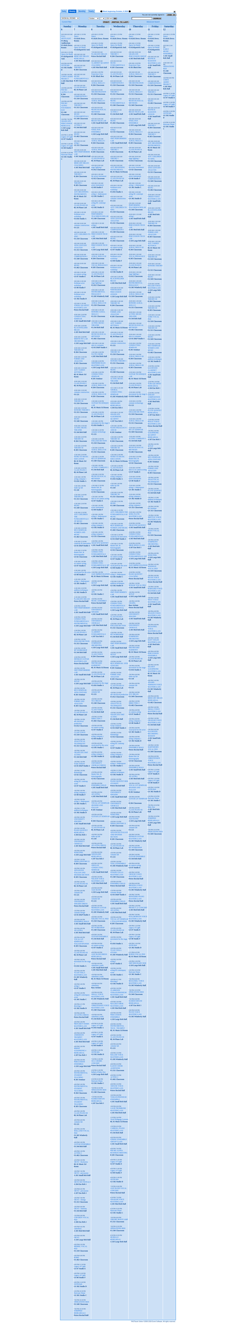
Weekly (72, 11)
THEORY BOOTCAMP (119, 1219)
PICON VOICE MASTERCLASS (135, 1013)
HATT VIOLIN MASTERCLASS (154, 641)
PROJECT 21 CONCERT (138, 908)
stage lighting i (96, 167)
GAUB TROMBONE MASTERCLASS (118, 1109)
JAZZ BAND (96, 890)
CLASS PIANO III (81, 205)
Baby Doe (151, 807)
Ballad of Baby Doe (98, 1072)
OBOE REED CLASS (137, 545)
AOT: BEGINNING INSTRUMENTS (81, 193)
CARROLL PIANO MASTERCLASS (117, 1129)
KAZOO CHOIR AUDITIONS (116, 1067)
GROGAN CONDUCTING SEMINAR (97, 867)
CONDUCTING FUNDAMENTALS (98, 553)
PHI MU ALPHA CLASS (67, 91)
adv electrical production (79, 722)
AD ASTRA (78, 930)
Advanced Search (153, 22)
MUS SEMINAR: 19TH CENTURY (80, 691)
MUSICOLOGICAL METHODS (98, 111)
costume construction (81, 225)
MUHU (76, 134)
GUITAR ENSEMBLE (82, 1144)
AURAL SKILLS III (98, 256)
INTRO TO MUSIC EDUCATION (81, 458)
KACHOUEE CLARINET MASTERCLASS (154, 370)
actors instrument (97, 185)
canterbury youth (97, 965)
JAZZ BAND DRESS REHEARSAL (99, 955)
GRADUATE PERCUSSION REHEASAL (66, 123)
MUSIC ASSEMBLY (99, 601)
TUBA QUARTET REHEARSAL (154, 385)
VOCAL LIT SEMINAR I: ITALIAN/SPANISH (81, 941)
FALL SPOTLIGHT (66, 37)
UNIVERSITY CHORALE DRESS (98, 764)
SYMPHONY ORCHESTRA (96, 644)
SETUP (76, 681)
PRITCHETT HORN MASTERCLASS (81, 1025)
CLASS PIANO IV (81, 712)
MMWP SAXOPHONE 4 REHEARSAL (80, 1050)
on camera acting (80, 274)
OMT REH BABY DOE (137, 963)
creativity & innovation (82, 543)
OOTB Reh (65, 65)
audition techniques (81, 590)
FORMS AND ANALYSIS (79, 360)
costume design (79, 913)
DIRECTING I (96, 719)
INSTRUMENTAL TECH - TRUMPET (117, 1027)
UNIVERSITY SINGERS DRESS (80, 902)
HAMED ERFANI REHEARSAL (98, 1100)
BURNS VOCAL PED (137, 954)
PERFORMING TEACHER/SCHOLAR (100, 215)
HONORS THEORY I (82, 410)
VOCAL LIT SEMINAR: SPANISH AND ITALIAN (100, 805)
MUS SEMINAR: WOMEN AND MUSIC (80, 532)
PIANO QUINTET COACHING (135, 575)
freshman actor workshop (79, 215)
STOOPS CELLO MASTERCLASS (116, 873)
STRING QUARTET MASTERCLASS (81, 306)
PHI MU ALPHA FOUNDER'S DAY (66, 106)
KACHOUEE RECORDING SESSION (153, 733)
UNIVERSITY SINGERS (79, 820)
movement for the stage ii (100, 423)
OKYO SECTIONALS (82, 1182)
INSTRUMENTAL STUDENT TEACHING (81, 1075)
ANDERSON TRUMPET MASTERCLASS (80, 1037)
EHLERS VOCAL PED (100, 919)
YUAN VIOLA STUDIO (115, 951)
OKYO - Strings (80, 1200)
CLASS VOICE (79, 732)
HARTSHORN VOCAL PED (153, 748)
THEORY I (78, 67)
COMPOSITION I (80, 96)
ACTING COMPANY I (99, 467)
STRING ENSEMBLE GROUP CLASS (118, 1140)
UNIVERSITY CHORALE (79, 842)
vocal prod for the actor (82, 572)
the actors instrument (98, 176)
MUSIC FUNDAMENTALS (81, 77)
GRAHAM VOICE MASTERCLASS (117, 1200)
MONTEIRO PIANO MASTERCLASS (136, 897)
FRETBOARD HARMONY (96, 664)
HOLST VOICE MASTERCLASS (154, 422)
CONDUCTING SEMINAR (80, 317)
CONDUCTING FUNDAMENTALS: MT (100, 564)
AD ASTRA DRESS (81, 1015)
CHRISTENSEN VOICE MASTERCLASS (100, 1006)
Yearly (91, 11)
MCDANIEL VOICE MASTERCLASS (136, 982)
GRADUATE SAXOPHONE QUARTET (115, 416)
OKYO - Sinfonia (80, 1209)
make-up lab (78, 488)
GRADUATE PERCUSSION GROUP (137, 55)
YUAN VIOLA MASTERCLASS (80, 974)
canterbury (78, 1229)
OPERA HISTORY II (81, 861)
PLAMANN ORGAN (82, 599)
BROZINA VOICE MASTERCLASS (135, 886)
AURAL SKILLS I (98, 83)
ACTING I (78, 125)
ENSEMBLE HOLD (81, 921)
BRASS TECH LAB (98, 121)
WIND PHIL (78, 852)
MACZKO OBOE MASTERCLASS (116, 1005)
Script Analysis (79, 764)
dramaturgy (78, 772)
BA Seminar (152, 508)
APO (93, 592)
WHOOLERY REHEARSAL (96, 855)
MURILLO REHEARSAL (115, 1238)
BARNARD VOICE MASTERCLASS (155, 590)
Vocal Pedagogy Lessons (119, 1119)
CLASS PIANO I (80, 87)
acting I (76, 986)
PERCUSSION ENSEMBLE (79, 1063)
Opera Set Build (67, 54)
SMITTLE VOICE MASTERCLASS (154, 518)
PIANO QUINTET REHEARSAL (81, 831)
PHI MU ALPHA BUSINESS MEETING (118, 1151)
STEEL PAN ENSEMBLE (96, 131)
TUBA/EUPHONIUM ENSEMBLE (118, 1098)
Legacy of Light (67, 137)
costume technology (98, 432)
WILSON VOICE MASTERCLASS (97, 880)
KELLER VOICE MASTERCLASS (116, 1056)
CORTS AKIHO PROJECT (67, 77)
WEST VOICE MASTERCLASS (154, 601)
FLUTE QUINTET (154, 491)
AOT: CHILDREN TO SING (154, 157)
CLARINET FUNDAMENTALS (98, 633)
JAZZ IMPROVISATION (100, 574)
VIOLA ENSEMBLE (118, 863)
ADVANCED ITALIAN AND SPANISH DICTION (81, 872)
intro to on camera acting (100, 499)
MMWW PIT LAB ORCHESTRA (81, 340)
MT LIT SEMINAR (98, 458)
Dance (76, 36)
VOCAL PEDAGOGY (99, 265)
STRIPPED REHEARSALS (79, 1312)
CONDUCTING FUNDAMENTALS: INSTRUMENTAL (81, 621)
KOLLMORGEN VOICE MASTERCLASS (138, 917)
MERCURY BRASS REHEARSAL (81, 57)
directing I (77, 1006)
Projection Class (97, 74)
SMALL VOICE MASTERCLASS (97, 995)
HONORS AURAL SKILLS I (98, 313)
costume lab (78, 892)
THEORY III (78, 350)
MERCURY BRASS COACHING (81, 164)
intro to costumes (97, 345)
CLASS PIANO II (97, 158)
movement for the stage (99, 683)
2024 (126, 11)
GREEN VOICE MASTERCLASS (154, 197)
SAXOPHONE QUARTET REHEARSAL (153, 435)
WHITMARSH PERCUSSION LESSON (115, 292)
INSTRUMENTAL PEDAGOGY (98, 293)
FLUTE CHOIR (97, 354)
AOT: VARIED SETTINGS (79, 371)
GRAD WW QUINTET (99, 543)
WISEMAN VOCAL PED (153, 567)
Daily (64, 11)
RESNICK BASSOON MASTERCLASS (154, 60)
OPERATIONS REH (81, 1302)
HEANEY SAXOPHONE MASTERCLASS (154, 669)
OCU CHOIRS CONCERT (96, 1062)
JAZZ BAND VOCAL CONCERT (118, 1189)
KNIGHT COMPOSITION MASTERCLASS (154, 397)
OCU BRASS (96, 701)
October (119, 11)
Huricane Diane (67, 154)
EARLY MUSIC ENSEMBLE (167, 51)
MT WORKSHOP (80, 650)
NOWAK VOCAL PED (137, 585)
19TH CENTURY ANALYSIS (80, 246)
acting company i (80, 479)
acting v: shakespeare (81, 581)
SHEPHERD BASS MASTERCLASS (98, 364)
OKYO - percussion (81, 1173)
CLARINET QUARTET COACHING (100, 64)
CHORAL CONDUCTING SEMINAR (116, 392)
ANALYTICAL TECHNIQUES (79, 742)
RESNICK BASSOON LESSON (152, 112)
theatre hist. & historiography (79, 553)
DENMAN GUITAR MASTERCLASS (81, 660)
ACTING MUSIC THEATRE (80, 429)
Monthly (82, 11)
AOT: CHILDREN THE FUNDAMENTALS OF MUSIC (81, 517)
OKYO (76, 1237)
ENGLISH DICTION (82, 641)
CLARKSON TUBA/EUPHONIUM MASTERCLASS (118, 992)
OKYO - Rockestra (81, 1162)
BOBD (76, 1257)
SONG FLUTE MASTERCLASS (135, 515)
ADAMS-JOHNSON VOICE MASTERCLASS (155, 684)
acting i (76, 143)
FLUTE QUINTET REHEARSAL (154, 411)
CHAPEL (132, 603)
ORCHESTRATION (98, 92)
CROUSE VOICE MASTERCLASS (116, 1087)
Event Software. (157, 1321)
